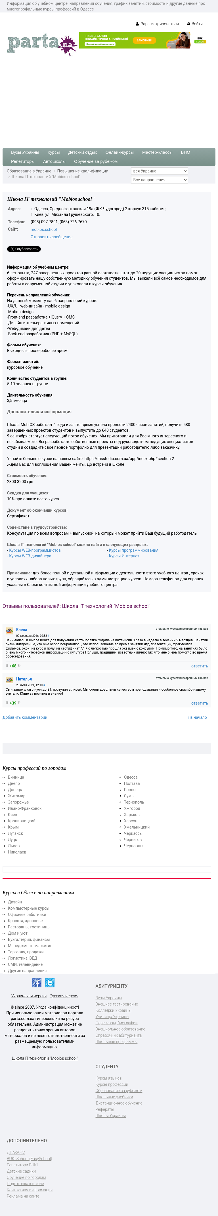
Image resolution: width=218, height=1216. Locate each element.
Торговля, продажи (26, 952)
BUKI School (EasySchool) (29, 1158)
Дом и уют (18, 933)
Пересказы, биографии (117, 1023)
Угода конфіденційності (57, 1007)
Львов (14, 846)
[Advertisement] (109, 99)
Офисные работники (27, 914)
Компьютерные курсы (28, 908)
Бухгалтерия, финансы (29, 939)
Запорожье (18, 802)
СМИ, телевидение (25, 964)
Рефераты (105, 1109)
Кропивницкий (21, 821)
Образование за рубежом (119, 1090)
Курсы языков (109, 1078)
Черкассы (133, 833)
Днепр (14, 783)
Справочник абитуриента (119, 1035)
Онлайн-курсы (120, 152)
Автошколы (54, 161)
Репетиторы (23, 161)
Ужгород (132, 808)
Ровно (130, 789)
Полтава (132, 783)
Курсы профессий (112, 1084)
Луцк (12, 839)
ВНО (185, 152)
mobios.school (44, 229)
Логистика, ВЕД (22, 958)
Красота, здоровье (25, 920)
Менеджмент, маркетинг (31, 945)
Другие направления (27, 970)
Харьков (132, 814)
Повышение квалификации (82, 171)
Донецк (15, 789)
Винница (16, 777)
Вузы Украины (25, 152)
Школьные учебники (114, 1097)
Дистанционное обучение (119, 1103)
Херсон (130, 821)
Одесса (131, 777)
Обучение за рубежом (96, 161)
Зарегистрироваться (157, 24)
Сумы (129, 796)
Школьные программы (117, 1041)
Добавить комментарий (25, 717)
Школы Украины (111, 1115)
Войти (195, 24)
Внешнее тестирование (117, 1004)
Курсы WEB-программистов (35, 550)
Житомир (17, 796)
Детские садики (21, 1171)
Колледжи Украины (113, 1010)
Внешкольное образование (120, 1029)
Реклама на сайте (23, 1196)
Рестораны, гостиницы (29, 927)
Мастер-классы (157, 152)
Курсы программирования (133, 550)
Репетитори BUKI (22, 1165)
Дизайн (15, 902)
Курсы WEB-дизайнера (30, 556)
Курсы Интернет (124, 556)
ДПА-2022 (16, 1152)
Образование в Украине (29, 171)
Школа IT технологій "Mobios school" (45, 1058)
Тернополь (134, 802)
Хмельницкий (137, 827)
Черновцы (133, 846)
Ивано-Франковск (24, 808)
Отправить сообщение (51, 237)
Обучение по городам (26, 1177)
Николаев (17, 852)
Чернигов (133, 839)
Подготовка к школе (25, 1183)
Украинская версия (29, 996)
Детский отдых (82, 152)
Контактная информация (30, 1190)
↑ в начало (197, 717)
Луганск (15, 833)
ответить (199, 666)
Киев (12, 814)
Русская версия (64, 996)
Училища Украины (112, 1016)
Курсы (54, 152)
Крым (13, 827)
